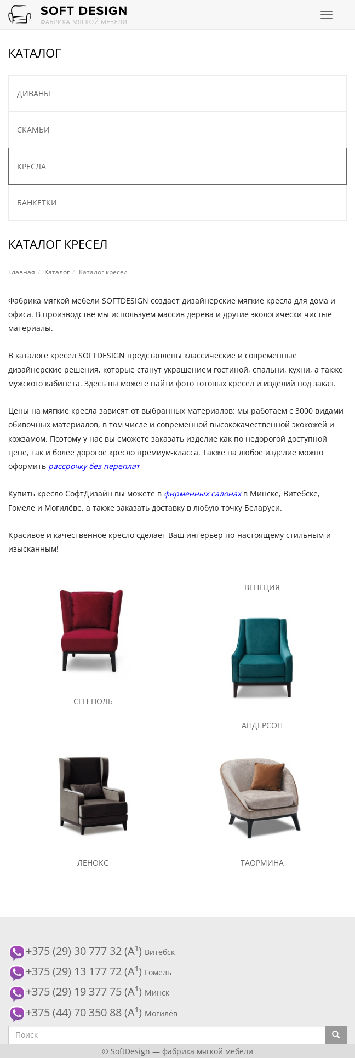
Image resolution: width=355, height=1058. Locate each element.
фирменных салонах (202, 493)
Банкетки (37, 202)
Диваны (33, 93)
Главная (21, 272)
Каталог (57, 272)
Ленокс (92, 862)
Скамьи (33, 129)
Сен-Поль (93, 701)
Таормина (262, 862)
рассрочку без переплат (94, 466)
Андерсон (262, 725)
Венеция (262, 587)
